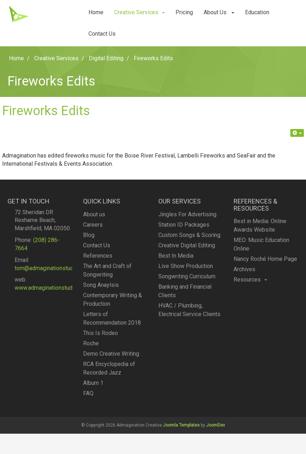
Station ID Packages (183, 227)
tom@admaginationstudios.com (54, 270)
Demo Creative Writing (111, 359)
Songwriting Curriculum (186, 279)
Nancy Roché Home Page (265, 261)
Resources (250, 281)
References (97, 261)
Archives (244, 271)
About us (94, 219)
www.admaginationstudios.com (53, 290)
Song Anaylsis (101, 290)
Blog (89, 240)
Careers (93, 230)
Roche (91, 348)
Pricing (184, 12)
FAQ (88, 398)
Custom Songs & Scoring (189, 237)
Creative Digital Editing (186, 248)
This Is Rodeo (100, 338)
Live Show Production (185, 268)
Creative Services (139, 12)
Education (257, 12)
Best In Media (175, 258)
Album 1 (93, 388)
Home (95, 12)
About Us (219, 12)
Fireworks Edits (46, 110)
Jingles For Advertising (187, 217)
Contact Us (102, 33)
